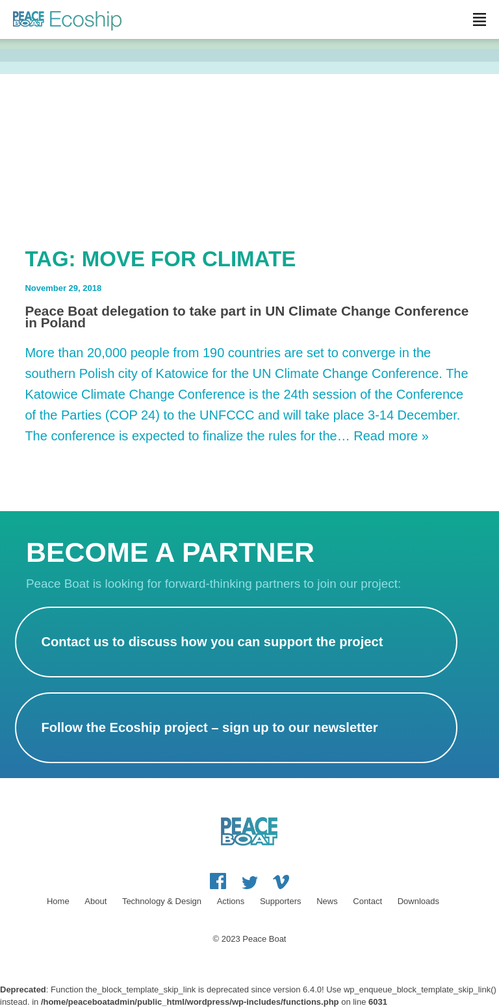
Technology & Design (161, 901)
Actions (231, 901)
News (327, 901)
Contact (367, 901)
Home (58, 901)
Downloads (418, 901)
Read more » (391, 436)
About (95, 901)
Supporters (280, 901)
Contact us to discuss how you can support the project (212, 642)
